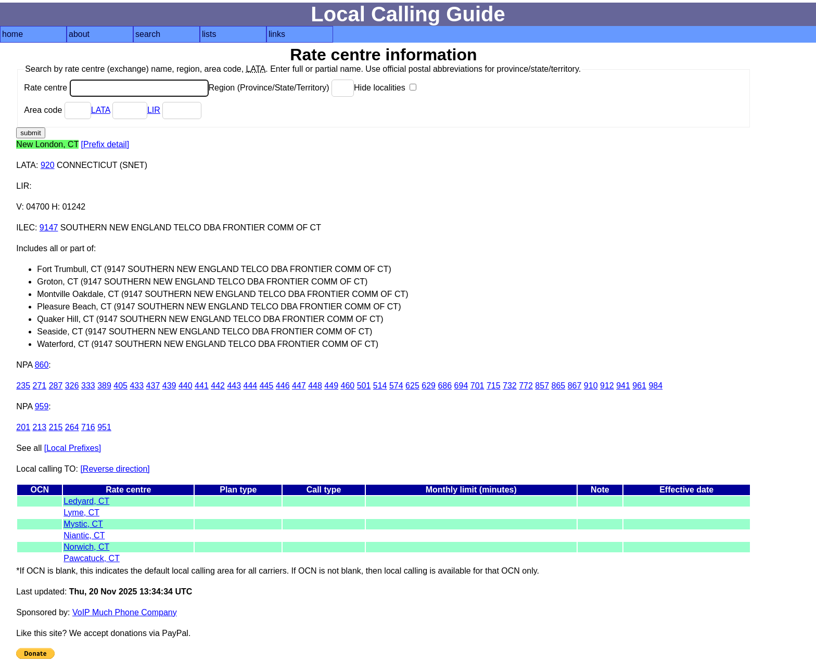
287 (56, 385)
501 (364, 385)
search (147, 34)
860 (42, 364)
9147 (49, 227)
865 (559, 385)
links (277, 34)
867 (575, 385)
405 (120, 385)
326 (72, 385)
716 (88, 427)
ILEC (25, 227)
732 (510, 385)
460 (347, 385)
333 (88, 385)
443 (234, 385)
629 (429, 385)
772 (526, 385)
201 (23, 427)
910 (591, 385)
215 (56, 427)
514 (380, 385)
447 (299, 385)
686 (445, 385)
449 (331, 385)
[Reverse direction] (114, 468)
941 (623, 385)
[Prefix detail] (105, 144)
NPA (24, 364)
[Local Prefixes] (72, 448)
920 (48, 165)
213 (40, 427)
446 (283, 385)
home (12, 34)
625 (412, 385)
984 (655, 385)
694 (461, 385)
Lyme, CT (81, 512)
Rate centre (116, 87)
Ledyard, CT (86, 501)
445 (267, 385)
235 (23, 385)
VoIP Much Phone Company (124, 612)
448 (315, 385)
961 (639, 385)
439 (169, 385)
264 (72, 427)
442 (218, 385)
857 (542, 385)
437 (153, 385)
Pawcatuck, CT (91, 558)
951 (104, 427)
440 (185, 385)
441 (202, 385)
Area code (57, 110)
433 (137, 385)
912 (607, 385)
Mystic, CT (83, 524)
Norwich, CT (86, 546)
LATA (100, 110)
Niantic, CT (84, 535)
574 (396, 385)
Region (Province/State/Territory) (281, 87)
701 (477, 385)
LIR (153, 110)
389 (104, 385)
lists (209, 34)
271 (40, 385)
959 (42, 406)
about (79, 34)
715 (494, 385)
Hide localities (385, 87)
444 (251, 385)
